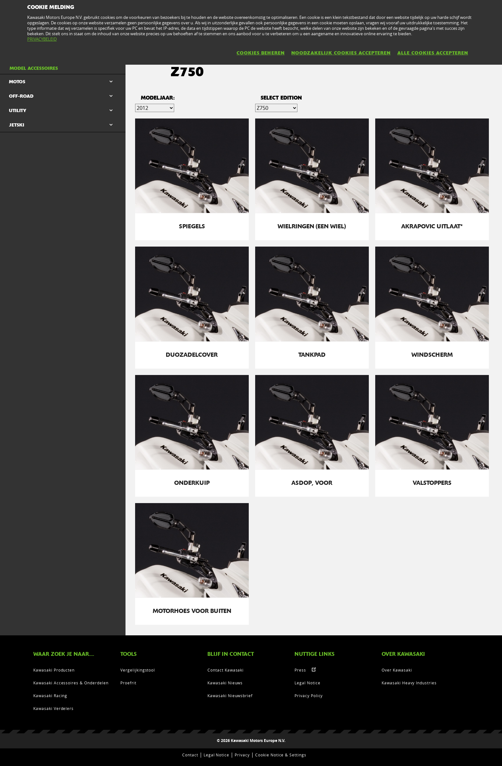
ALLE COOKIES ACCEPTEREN (432, 53)
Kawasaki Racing (50, 695)
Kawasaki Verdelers (53, 708)
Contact (190, 754)
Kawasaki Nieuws (225, 682)
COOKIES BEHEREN (261, 53)
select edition (281, 97)
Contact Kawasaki (225, 669)
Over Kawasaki (397, 669)
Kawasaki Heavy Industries (409, 682)
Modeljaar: (158, 97)
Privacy (242, 754)
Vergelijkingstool (137, 669)
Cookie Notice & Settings (280, 754)
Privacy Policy (309, 695)
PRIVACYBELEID (42, 39)
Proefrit (128, 682)
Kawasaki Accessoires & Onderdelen (71, 682)
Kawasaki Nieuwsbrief (230, 695)
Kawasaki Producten (54, 669)
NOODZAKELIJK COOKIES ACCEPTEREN (341, 53)
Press (300, 669)
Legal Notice (307, 682)
